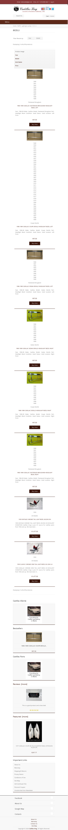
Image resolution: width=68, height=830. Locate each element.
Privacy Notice (19, 773)
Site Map (17, 780)
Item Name (18, 62)
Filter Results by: (18, 38)
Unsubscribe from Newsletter (24, 790)
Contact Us (34, 823)
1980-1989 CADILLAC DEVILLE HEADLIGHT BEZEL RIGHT (34, 410)
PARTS (19, 26)
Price (16, 65)
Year (30, 38)
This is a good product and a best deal (34, 704)
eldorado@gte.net (26, 2)
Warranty (17, 767)
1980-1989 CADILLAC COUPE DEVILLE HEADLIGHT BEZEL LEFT (35, 226)
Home (15, 26)
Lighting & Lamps (27, 26)
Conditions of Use (20, 777)
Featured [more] (20, 715)
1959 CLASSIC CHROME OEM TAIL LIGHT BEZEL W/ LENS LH (34, 563)
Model (38, 38)
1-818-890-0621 (43, 2)
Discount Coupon (20, 786)
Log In (52, 2)
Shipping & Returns (21, 770)
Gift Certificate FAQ (21, 783)
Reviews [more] (20, 683)
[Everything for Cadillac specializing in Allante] (34, 613)
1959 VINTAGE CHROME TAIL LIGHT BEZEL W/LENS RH (35, 518)
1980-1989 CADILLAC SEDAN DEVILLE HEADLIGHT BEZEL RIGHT (34, 348)
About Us (17, 764)
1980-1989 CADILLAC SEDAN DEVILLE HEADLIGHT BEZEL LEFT (35, 286)
